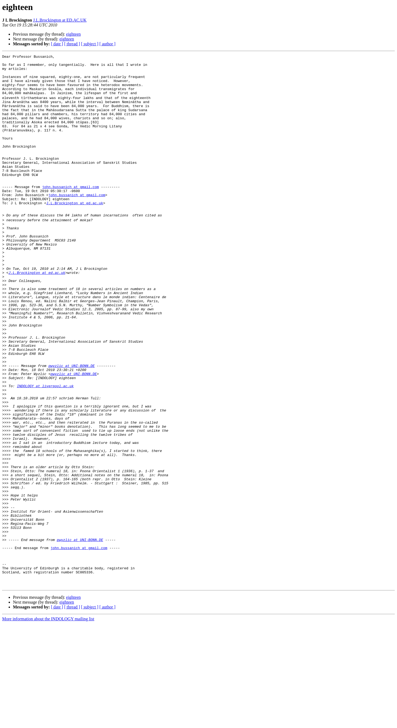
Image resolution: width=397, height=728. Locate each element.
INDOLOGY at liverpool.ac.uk (45, 450)
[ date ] (57, 44)
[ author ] (107, 44)
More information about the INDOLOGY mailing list (48, 723)
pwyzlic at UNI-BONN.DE (72, 426)
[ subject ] (89, 44)
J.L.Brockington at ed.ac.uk (74, 232)
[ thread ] (72, 44)
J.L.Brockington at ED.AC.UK (60, 20)
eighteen (73, 34)
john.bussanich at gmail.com (70, 212)
